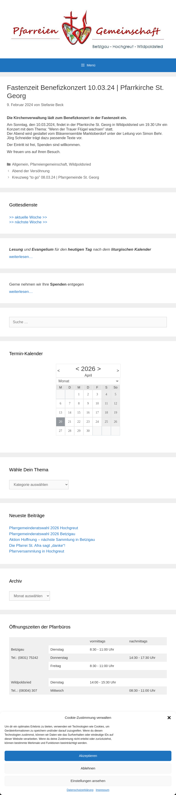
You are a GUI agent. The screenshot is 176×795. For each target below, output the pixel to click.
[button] (169, 717)
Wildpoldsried (80, 164)
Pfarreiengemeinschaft (48, 164)
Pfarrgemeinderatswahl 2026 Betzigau (42, 534)
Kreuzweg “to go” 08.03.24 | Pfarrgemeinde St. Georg (55, 177)
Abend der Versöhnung (31, 171)
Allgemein (20, 164)
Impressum (102, 790)
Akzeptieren (88, 756)
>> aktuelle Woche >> (28, 217)
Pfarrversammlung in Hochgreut (36, 551)
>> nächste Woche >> (28, 222)
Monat (63, 381)
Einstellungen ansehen (88, 781)
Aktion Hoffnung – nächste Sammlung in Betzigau (52, 539)
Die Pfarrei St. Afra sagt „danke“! (37, 545)
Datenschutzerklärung (80, 790)
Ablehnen (88, 768)
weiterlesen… (21, 257)
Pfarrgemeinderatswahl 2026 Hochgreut (43, 528)
